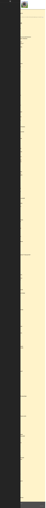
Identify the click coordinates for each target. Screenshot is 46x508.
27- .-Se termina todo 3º (12, 70)
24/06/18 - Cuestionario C (12, 419)
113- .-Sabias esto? (11, 210)
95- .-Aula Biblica (11, 181)
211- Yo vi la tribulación (12, 362)
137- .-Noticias (10, 248)
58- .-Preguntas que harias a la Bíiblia (14, 120)
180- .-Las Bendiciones (11, 316)
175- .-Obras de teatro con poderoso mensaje (15, 309)
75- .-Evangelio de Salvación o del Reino (14, 148)
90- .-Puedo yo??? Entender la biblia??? (14, 173)
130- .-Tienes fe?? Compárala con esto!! (14, 236)
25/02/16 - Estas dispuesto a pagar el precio (15, 481)
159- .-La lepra (10, 283)
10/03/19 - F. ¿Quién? (11, 384)
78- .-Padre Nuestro (11, 153)
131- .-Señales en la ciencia (12, 238)
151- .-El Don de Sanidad (12, 269)
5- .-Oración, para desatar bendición (14, 33)
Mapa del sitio (7, 504)
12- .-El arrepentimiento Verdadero (14, 45)
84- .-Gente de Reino (11, 163)
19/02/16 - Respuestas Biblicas (13, 496)
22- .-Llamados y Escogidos (12, 62)
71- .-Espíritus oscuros (12, 141)
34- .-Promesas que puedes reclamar (14, 81)
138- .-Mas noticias (11, 249)
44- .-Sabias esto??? (11, 98)
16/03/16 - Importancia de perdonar (14, 467)
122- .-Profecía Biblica (11, 223)
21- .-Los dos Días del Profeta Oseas (14, 60)
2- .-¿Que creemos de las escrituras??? (14, 28)
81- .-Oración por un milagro (12, 158)
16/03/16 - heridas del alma (12, 466)
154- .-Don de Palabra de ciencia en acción (15, 274)
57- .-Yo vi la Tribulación (12, 118)
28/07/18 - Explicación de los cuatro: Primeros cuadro (17, 416)
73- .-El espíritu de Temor (12, 145)
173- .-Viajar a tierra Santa (12, 306)
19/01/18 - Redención (11, 437)
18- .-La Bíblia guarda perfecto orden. (14, 55)
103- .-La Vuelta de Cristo (12, 195)
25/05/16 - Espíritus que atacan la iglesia (15, 442)
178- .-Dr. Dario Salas (11, 313)
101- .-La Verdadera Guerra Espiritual (14, 191)
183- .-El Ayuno (10, 321)
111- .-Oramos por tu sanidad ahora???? (14, 206)
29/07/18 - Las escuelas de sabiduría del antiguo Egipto (17, 396)
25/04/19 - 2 (10, 376)
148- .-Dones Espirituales (12, 264)
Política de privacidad (12, 503)
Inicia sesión (42, 505)
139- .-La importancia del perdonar (14, 251)
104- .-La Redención (11, 196)
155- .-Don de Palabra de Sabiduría (14, 276)
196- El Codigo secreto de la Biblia (13, 341)
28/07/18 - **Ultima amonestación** (14, 399)
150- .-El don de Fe (11, 268)
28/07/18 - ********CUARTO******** (14, 411)
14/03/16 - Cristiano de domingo (13, 469)
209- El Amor (10, 359)
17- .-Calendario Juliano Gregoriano (14, 53)
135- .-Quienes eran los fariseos (13, 244)
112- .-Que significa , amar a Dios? (13, 208)
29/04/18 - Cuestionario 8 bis (13, 426)
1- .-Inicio (9, 27)
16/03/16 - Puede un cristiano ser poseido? (15, 459)
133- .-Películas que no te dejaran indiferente (15, 241)
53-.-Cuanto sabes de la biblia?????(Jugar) (15, 111)
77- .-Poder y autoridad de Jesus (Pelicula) (15, 151)
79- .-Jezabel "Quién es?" (12, 155)
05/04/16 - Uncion (11, 454)
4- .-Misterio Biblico (11, 32)
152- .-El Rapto (10, 271)
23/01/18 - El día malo (11, 432)
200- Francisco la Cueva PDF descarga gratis (15, 346)
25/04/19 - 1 (9, 377)
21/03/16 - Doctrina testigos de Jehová (14, 456)
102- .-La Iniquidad (11, 193)
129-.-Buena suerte (11, 234)
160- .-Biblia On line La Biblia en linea (14, 284)
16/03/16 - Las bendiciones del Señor (14, 464)
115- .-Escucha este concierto (13, 213)
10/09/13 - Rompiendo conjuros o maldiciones (15, 497)
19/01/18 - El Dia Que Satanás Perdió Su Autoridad (16, 436)
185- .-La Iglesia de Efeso (12, 324)
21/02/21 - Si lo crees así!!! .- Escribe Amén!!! (15, 371)
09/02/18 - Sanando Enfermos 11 (13, 427)
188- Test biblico (10, 329)
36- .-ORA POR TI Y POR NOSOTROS (14, 85)
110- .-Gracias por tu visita (12, 205)
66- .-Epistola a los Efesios (12, 133)
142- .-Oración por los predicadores (14, 256)
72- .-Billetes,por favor (11, 143)
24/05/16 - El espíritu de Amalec (13, 444)
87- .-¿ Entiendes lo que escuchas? (13, 168)
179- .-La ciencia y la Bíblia (12, 314)
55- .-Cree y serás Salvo (12, 115)
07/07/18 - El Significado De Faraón (14, 417)
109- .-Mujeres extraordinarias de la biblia (15, 203)
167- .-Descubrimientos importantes (14, 296)
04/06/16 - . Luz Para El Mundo (13, 441)
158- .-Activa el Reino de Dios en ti (13, 281)
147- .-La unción (10, 263)
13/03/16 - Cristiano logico (12, 471)
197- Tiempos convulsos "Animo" (13, 343)
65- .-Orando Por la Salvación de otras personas (16, 131)
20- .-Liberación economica (12, 58)
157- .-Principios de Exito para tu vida (14, 279)
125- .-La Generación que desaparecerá (14, 228)
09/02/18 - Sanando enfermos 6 (13, 429)
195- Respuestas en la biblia (12, 339)
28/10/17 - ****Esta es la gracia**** (13, 439)
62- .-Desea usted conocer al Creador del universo (16, 126)
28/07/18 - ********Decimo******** (14, 401)
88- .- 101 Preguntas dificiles (12, 170)
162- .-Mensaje (10, 288)
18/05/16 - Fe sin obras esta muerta (14, 446)
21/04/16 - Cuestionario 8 (12, 449)
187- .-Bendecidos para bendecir (13, 328)
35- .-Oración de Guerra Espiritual (13, 83)
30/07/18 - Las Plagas (11, 392)
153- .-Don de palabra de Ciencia (13, 273)
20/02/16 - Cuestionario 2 (12, 491)
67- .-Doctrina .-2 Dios (11, 135)
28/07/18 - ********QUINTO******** (14, 409)
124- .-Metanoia (10, 226)
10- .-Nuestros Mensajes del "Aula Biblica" (15, 42)
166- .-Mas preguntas (11, 294)
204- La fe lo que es (11, 353)
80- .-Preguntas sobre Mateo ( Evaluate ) (15, 156)
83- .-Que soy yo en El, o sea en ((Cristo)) (14, 161)
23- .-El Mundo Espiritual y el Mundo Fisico (15, 63)
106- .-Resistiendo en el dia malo (13, 200)
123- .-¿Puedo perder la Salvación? (13, 224)
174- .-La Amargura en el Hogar (13, 308)
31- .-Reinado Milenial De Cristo (13, 76)
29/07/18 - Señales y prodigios (13, 394)
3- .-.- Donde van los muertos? (13, 30)
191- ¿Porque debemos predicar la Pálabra (15, 333)
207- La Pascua (10, 356)
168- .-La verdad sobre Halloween (13, 298)
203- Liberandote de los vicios (13, 351)
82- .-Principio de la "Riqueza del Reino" (15, 160)
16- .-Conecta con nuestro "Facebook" (14, 52)
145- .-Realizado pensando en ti (13, 259)
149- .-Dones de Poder (11, 266)
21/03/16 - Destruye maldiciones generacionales (16, 457)
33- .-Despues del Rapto (12, 80)
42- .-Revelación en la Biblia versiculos (14, 95)
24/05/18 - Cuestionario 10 (12, 424)
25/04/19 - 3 (9, 374)
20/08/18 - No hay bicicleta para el (13, 386)
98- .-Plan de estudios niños (12, 186)
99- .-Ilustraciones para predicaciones (14, 188)
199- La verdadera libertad (12, 344)
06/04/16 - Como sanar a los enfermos (14, 451)
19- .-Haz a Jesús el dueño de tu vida (14, 57)
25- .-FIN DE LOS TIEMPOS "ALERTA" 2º (14, 67)
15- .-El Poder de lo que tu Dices (13, 50)
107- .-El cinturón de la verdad (13, 201)
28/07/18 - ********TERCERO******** (14, 412)
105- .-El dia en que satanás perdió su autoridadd (16, 198)
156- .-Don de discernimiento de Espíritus (15, 278)
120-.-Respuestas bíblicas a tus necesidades (15, 219)
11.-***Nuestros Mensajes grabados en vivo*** (16, 43)
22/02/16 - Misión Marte (12, 489)
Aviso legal (7, 503)
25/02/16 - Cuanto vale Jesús (12, 477)
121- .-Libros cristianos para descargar (14, 221)
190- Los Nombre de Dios (12, 331)
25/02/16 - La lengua (11, 479)
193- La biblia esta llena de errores (13, 336)
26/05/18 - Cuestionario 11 (12, 422)
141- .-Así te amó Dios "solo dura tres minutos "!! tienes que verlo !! (19, 254)
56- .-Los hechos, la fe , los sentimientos (15, 116)
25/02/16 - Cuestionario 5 (12, 486)
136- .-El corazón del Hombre (13, 246)
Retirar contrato (14, 504)
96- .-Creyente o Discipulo (12, 183)
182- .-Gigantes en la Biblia (12, 319)
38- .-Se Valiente (10, 88)
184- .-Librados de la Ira (12, 323)
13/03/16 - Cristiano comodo (12, 472)
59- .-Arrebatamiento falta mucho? (14, 121)
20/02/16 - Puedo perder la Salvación (14, 494)
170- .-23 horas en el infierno (12, 301)
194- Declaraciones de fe (12, 338)
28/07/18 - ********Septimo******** (14, 406)
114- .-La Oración (10, 211)
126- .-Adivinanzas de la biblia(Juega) (14, 229)
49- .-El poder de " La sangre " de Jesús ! (14, 105)
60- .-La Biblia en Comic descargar (14, 123)
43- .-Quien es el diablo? (12, 96)
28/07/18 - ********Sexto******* (13, 407)
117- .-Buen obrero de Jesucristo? (13, 214)
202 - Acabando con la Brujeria (13, 349)
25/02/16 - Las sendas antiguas (13, 476)
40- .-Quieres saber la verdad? (13, 91)
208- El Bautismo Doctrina (12, 357)
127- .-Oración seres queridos (13, 231)
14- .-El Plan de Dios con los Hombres (14, 48)
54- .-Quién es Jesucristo (12, 113)
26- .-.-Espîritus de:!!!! (11, 68)
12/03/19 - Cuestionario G (12, 382)
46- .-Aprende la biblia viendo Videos (14, 101)
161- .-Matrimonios (11, 286)
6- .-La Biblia (10, 35)
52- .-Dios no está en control (12, 110)
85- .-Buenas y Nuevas (11, 165)
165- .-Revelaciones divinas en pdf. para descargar (16, 293)
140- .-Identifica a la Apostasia (13, 253)
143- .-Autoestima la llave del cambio (14, 258)
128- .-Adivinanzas (11, 233)
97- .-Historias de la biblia (12, 185)
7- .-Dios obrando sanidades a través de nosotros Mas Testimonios (19, 37)
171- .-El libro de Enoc (11, 303)
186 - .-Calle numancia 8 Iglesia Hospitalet (15, 326)
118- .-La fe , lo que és (11, 216)
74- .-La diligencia (11, 146)
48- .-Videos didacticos (12, 103)
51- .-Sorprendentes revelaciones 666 (14, 108)
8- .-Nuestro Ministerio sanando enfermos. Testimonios (17, 38)
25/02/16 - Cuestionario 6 (12, 484)
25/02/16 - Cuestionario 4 (12, 487)
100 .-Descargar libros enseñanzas (14, 190)
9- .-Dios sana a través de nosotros (14, 40)
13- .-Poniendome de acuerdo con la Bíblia (15, 47)
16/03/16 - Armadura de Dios (12, 462)
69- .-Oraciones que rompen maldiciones (15, 138)
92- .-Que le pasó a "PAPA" (12, 176)
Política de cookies (19, 503)
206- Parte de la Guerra (12, 354)
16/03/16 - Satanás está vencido (13, 461)
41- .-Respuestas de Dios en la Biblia (14, 93)
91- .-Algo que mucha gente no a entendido (15, 175)
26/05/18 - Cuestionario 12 (12, 421)
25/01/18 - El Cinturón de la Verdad (13, 431)
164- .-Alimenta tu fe (11, 291)
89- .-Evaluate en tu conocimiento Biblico (15, 171)
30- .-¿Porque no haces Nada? (13, 75)
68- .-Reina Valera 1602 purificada (13, 136)
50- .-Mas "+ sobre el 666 (12, 106)
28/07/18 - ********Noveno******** (14, 402)
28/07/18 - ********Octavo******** (13, 404)
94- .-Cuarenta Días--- (11, 180)
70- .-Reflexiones (11, 140)
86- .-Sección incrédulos (12, 166)
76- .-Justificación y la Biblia (12, 150)
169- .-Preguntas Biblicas (12, 299)
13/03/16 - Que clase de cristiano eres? (14, 474)
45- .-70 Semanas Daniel (12, 100)
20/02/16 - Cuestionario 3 (12, 492)
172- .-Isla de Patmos (11, 304)
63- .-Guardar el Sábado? (12, 128)
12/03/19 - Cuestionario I (12, 379)
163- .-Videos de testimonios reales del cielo (15, 289)
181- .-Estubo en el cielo (12, 318)
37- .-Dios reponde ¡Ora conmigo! (13, 86)
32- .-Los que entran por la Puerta (13, 78)
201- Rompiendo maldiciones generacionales (15, 348)
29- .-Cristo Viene (11, 73)
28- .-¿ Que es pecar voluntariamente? (14, 71)
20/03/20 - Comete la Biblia (12, 372)
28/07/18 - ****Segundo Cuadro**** (14, 414)
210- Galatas (10, 361)
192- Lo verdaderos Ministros (13, 334)
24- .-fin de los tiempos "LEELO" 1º (13, 65)
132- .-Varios (10, 239)
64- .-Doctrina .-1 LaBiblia (12, 130)
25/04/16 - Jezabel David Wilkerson (13, 447)
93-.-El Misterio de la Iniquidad (13, 178)
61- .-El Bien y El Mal (11, 125)
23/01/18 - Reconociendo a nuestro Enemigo (15, 434)
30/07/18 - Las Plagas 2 (11, 391)
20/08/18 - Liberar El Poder (12, 387)
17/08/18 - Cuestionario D (12, 389)
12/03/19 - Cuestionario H (12, 381)
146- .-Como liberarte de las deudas (14, 261)
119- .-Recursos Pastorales (12, 218)
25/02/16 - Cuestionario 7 (12, 482)
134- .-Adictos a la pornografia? (13, 243)
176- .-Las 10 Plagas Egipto (12, 311)
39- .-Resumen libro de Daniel (13, 90)
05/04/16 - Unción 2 (11, 452)
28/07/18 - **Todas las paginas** (13, 397)
